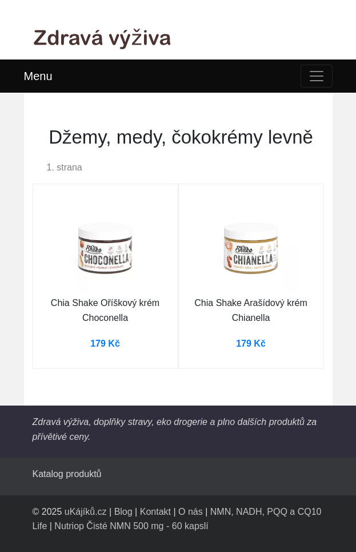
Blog (123, 512)
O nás (190, 512)
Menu (38, 76)
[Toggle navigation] (317, 76)
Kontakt (155, 512)
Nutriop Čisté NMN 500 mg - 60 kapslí (131, 526)
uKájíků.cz (86, 512)
